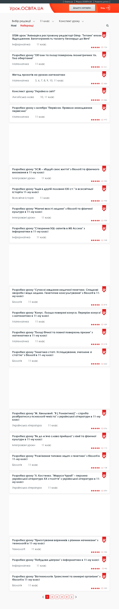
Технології (18, 549)
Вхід (105, 8)
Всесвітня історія (23, 197)
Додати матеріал (82, 7)
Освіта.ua (69, 2)
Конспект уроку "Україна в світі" (33, 91)
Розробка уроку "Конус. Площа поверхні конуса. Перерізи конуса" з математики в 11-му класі (56, 314)
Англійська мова (23, 97)
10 (51, 80)
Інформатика (21, 44)
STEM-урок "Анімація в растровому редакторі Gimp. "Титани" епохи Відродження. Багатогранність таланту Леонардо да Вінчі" (57, 37)
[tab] (23, 21)
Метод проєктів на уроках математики (38, 74)
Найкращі (26, 25)
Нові (13, 25)
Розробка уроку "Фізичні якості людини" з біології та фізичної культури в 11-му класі (52, 210)
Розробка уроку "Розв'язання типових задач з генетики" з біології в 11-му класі (56, 457)
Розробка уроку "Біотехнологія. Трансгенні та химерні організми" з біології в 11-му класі (56, 578)
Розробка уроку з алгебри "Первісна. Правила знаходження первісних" (52, 109)
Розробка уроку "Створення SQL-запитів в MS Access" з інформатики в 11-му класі (48, 230)
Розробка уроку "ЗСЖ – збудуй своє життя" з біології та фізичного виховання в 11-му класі (55, 171)
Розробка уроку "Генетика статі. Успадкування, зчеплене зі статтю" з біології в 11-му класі (52, 354)
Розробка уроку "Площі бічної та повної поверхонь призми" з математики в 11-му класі (52, 334)
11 (38, 44)
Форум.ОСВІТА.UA (84, 2)
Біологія (17, 301)
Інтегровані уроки (23, 178)
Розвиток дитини (102, 2)
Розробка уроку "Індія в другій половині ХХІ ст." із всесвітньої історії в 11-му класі (52, 190)
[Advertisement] (59, 144)
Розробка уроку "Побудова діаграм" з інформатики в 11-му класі (55, 559)
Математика (20, 63)
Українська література (27, 425)
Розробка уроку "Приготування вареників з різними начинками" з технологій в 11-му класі (55, 542)
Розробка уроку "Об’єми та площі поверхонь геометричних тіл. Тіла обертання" (54, 57)
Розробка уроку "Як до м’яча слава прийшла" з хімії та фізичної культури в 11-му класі (54, 438)
